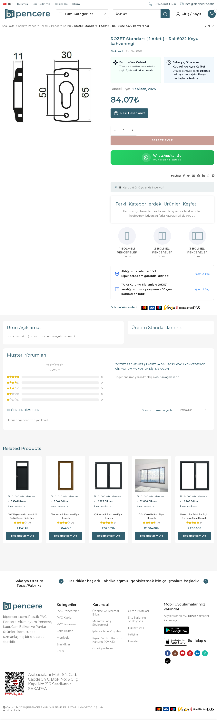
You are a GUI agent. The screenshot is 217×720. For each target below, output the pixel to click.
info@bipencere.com (199, 4)
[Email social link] (193, 179)
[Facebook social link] (184, 179)
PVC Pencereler (68, 614)
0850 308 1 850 (165, 4)
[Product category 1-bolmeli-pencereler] (127, 247)
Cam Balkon (65, 635)
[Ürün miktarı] (123, 135)
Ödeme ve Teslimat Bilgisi (105, 616)
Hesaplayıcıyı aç (22, 539)
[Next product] (213, 30)
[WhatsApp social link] (208, 179)
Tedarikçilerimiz (41, 3)
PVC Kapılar (65, 621)
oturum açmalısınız (167, 380)
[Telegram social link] (213, 179)
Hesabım (134, 645)
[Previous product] (205, 30)
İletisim (76, 3)
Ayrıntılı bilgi (202, 277)
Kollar (60, 655)
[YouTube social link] (182, 657)
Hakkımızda (61, 3)
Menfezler (64, 641)
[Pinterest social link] (198, 179)
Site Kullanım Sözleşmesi (137, 623)
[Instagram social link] (175, 657)
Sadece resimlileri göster (158, 413)
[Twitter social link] (188, 179)
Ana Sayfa (8, 29)
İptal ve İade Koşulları (106, 635)
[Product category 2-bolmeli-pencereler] (162, 247)
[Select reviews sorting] (193, 414)
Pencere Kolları (61, 29)
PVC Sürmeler (66, 628)
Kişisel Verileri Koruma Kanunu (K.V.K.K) (107, 643)
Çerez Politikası (138, 614)
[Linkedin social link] (203, 179)
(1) (115, 526)
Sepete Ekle (162, 144)
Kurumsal (22, 3)
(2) (29, 526)
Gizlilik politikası (102, 652)
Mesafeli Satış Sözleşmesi (101, 626)
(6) (72, 526)
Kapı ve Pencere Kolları (33, 29)
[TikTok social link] (168, 665)
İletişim (133, 638)
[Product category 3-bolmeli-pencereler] (197, 247)
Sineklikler (63, 648)
